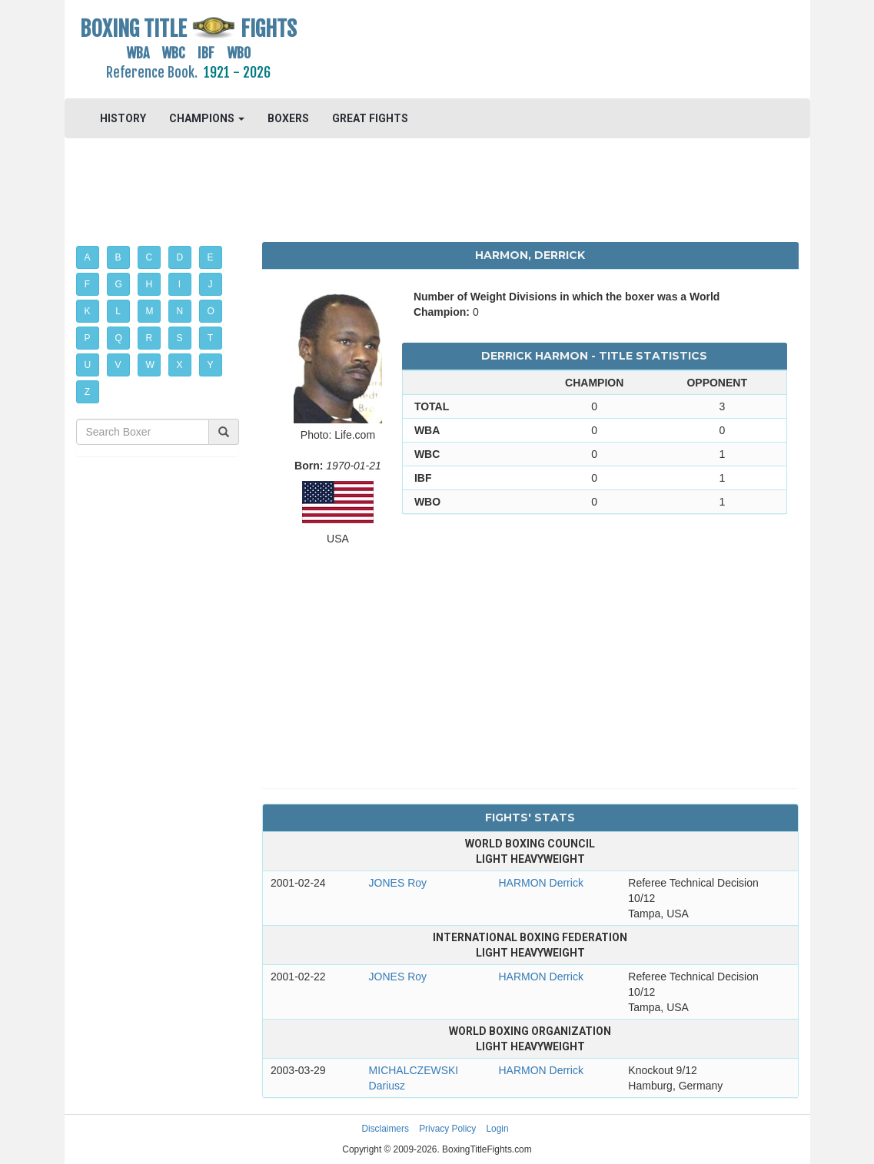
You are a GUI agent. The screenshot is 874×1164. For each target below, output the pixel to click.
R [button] (149, 338)
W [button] (150, 365)
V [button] (118, 365)
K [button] (88, 311)
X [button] (180, 365)
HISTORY (123, 118)
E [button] (211, 257)
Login (498, 1128)
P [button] (88, 338)
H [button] (149, 284)
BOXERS (288, 118)
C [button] (149, 257)
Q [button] (118, 338)
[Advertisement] (530, 50)
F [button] (87, 284)
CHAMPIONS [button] (206, 118)
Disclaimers (384, 1128)
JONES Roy (398, 883)
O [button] (211, 311)
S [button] (180, 338)
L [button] (118, 311)
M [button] (150, 311)
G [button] (118, 284)
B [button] (118, 257)
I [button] (179, 284)
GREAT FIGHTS (370, 118)
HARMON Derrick (540, 883)
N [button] (180, 311)
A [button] (88, 257)
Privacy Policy (447, 1128)
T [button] (210, 338)
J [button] (210, 284)
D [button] (180, 257)
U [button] (88, 365)
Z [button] (87, 391)
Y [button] (211, 365)
